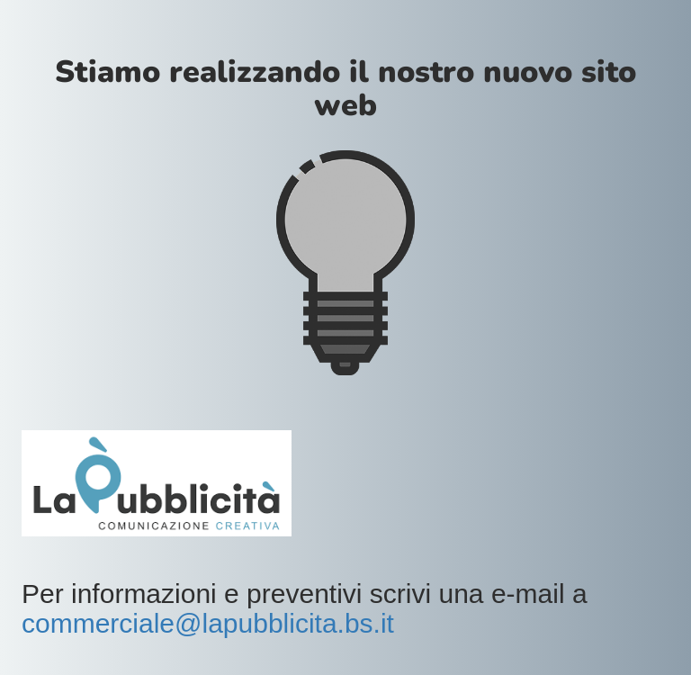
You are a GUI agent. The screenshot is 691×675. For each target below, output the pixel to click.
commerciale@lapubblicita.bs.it (208, 623)
